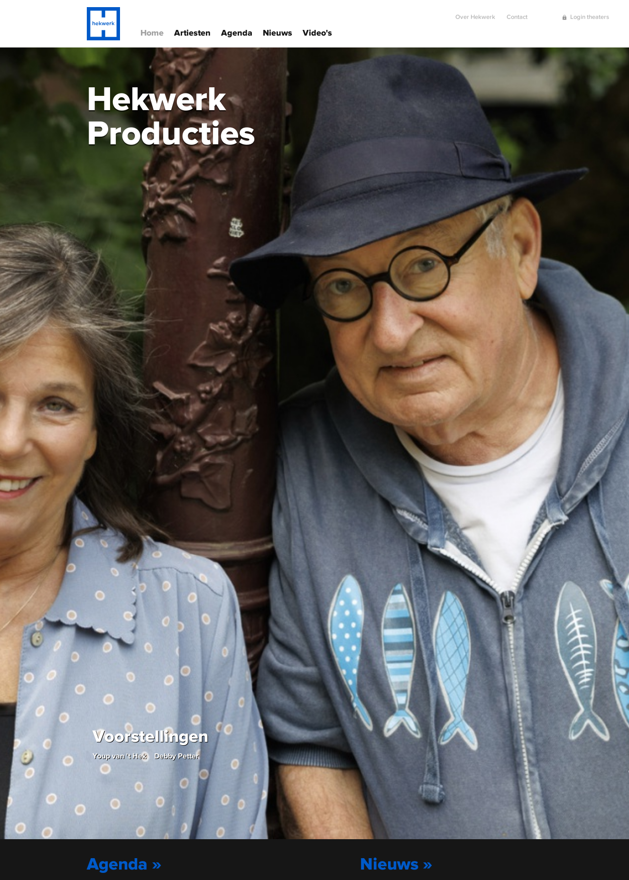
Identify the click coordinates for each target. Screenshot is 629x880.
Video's (317, 32)
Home (152, 32)
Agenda (236, 32)
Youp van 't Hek (119, 755)
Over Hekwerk (475, 13)
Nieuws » (396, 863)
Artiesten (192, 32)
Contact (517, 13)
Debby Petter (176, 755)
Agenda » (124, 863)
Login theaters (589, 13)
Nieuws (277, 32)
